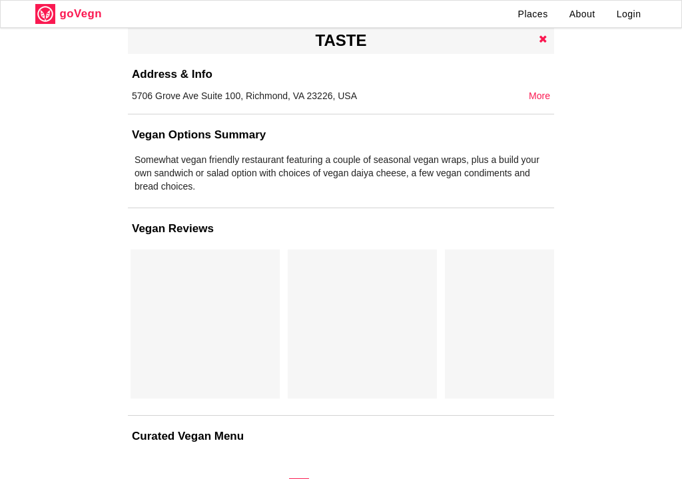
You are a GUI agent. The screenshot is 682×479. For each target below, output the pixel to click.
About (582, 14)
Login (629, 14)
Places (533, 14)
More (539, 95)
